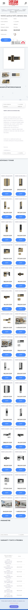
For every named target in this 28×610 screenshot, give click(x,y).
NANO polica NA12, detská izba (10, 290)
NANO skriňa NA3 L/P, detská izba (10, 198)
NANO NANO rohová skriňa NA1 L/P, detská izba (8, 561)
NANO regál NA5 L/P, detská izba (10, 221)
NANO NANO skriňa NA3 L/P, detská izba (8, 572)
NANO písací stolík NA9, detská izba (11, 267)
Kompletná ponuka (13, 9)
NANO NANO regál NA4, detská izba (8, 576)
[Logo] (13, 3)
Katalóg (4, 3)
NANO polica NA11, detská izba (9, 451)
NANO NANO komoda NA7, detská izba (8, 591)
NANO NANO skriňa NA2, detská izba (8, 567)
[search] (26, 3)
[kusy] (14, 40)
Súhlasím (14, 606)
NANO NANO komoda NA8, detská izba (8, 595)
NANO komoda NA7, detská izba (10, 244)
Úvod (2, 9)
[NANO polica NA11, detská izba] (14, 48)
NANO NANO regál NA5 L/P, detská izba (8, 581)
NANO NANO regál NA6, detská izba (8, 586)
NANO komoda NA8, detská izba (10, 474)
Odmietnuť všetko (14, 603)
